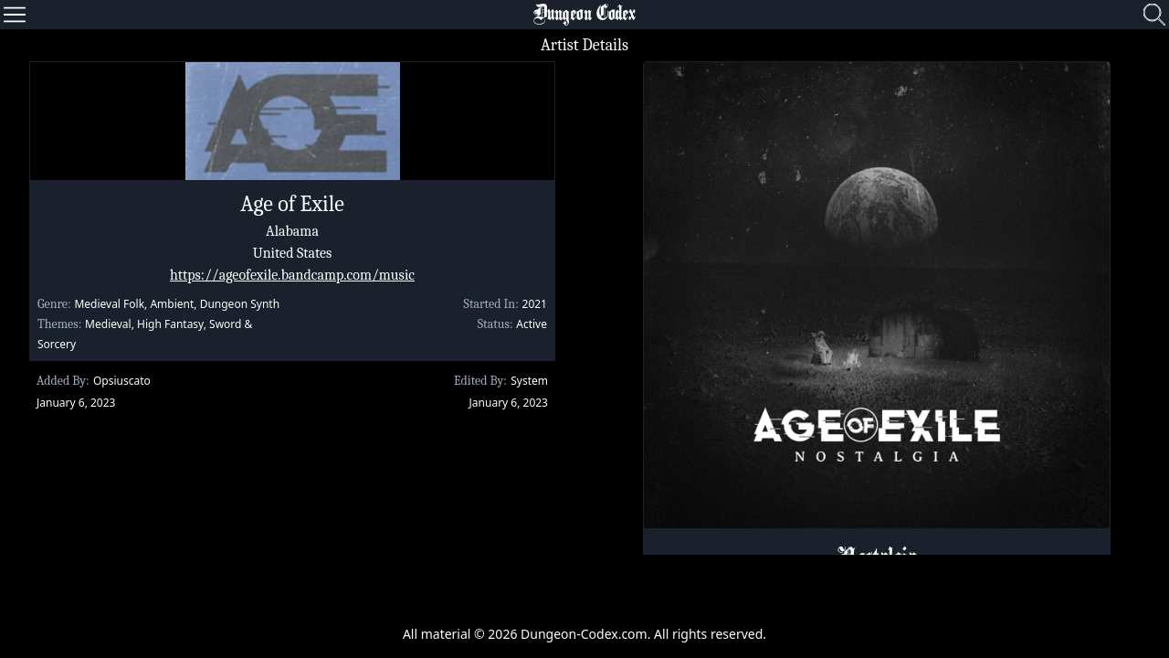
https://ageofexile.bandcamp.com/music (292, 275)
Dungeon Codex (584, 15)
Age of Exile (292, 204)
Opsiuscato (122, 380)
